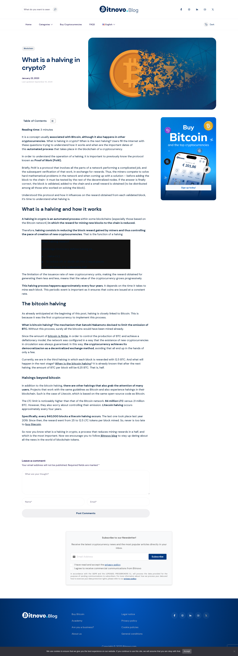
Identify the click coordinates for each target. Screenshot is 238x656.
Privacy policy (129, 620)
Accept (187, 651)
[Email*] (118, 502)
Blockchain (28, 48)
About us (77, 633)
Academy (77, 620)
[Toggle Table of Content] (51, 121)
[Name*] (53, 502)
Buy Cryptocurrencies (71, 24)
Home (28, 24)
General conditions (132, 633)
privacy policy (112, 564)
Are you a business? (83, 627)
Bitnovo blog (108, 435)
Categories (44, 24)
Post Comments (85, 513)
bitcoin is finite (58, 336)
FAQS (92, 24)
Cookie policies (129, 627)
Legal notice (128, 614)
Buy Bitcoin (78, 614)
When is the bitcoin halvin (72, 363)
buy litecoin (33, 424)
